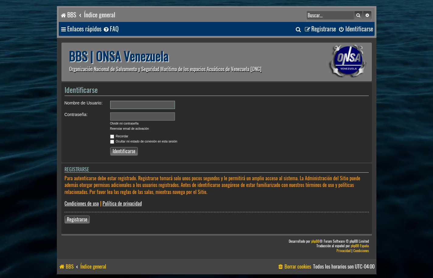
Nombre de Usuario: (84, 102)
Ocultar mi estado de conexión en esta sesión (143, 141)
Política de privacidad (122, 203)
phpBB (315, 241)
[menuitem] (111, 29)
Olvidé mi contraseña (124, 123)
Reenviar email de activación (129, 128)
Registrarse (77, 219)
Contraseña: (76, 114)
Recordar (119, 136)
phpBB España (360, 246)
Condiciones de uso (82, 203)
